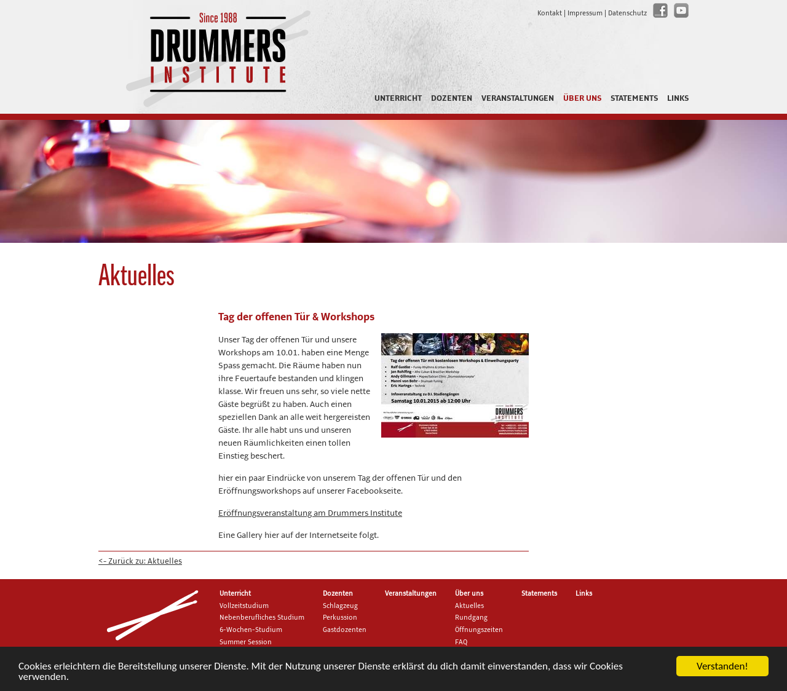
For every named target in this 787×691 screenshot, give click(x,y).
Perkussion (340, 618)
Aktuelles (469, 606)
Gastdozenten (344, 630)
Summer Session (245, 642)
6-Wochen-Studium (250, 630)
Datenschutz (627, 13)
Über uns (582, 98)
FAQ (461, 642)
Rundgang (471, 618)
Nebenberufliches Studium (261, 618)
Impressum (585, 13)
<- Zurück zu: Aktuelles (140, 561)
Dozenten (451, 98)
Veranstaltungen (517, 98)
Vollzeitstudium (244, 606)
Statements (634, 98)
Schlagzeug (340, 606)
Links (678, 98)
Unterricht (398, 98)
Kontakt (549, 13)
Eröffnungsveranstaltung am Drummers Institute (310, 513)
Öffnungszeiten (479, 630)
